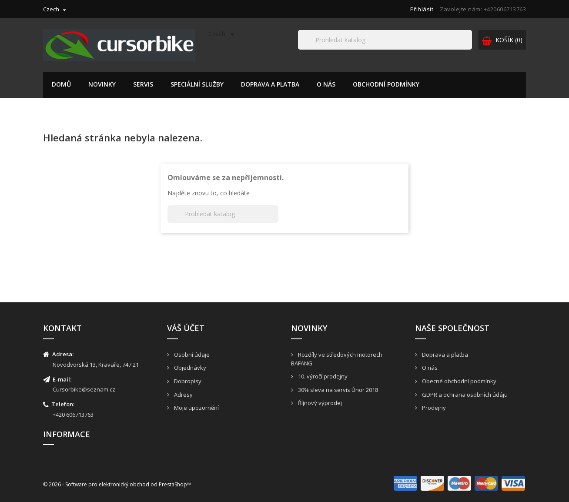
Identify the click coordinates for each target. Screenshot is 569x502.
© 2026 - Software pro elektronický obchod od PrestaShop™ (117, 484)
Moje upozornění (196, 408)
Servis (143, 84)
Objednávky (189, 367)
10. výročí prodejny (322, 376)
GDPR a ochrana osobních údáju (464, 394)
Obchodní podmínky (386, 84)
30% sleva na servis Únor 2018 (337, 390)
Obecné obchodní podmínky (458, 381)
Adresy (183, 394)
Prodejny (433, 408)
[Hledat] (385, 40)
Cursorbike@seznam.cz (84, 389)
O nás (326, 84)
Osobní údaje (191, 354)
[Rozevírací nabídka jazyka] (55, 9)
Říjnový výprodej (319, 403)
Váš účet (185, 328)
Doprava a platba (270, 84)
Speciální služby (197, 84)
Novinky (102, 84)
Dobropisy (187, 381)
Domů (61, 84)
